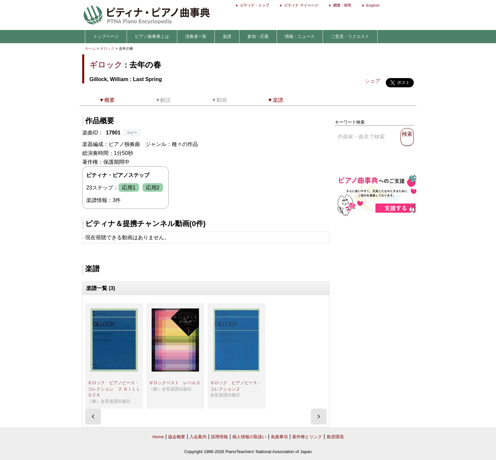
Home (158, 436)
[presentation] (93, 416)
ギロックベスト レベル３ (174, 382)
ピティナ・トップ (254, 5)
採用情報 (219, 436)
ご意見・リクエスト (350, 36)
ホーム (90, 48)
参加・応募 (258, 36)
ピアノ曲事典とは (152, 36)
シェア (373, 81)
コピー (131, 132)
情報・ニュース (300, 36)
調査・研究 (342, 5)
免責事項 (279, 436)
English (373, 5)
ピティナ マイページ (301, 5)
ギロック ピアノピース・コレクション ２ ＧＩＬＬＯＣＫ (114, 388)
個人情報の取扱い (249, 436)
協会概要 (176, 436)
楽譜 (227, 36)
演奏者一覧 (196, 36)
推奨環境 (335, 436)
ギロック (107, 48)
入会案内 (198, 436)
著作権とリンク (307, 436)
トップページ (106, 36)
